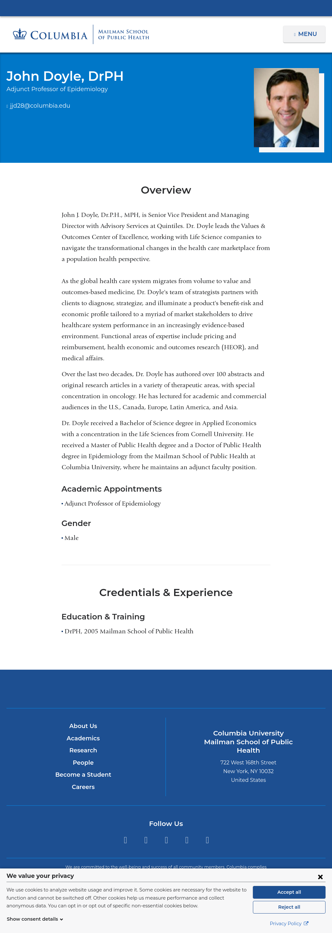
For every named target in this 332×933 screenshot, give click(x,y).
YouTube (207, 840)
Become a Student (83, 775)
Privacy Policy (289, 923)
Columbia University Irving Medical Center (166, 8)
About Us (83, 726)
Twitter (125, 840)
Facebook (145, 840)
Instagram (166, 840)
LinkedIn (187, 840)
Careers (83, 787)
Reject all (289, 907)
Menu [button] (308, 34)
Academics (83, 738)
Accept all (289, 892)
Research (83, 750)
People (83, 763)
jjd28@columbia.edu (36, 106)
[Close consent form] (320, 876)
